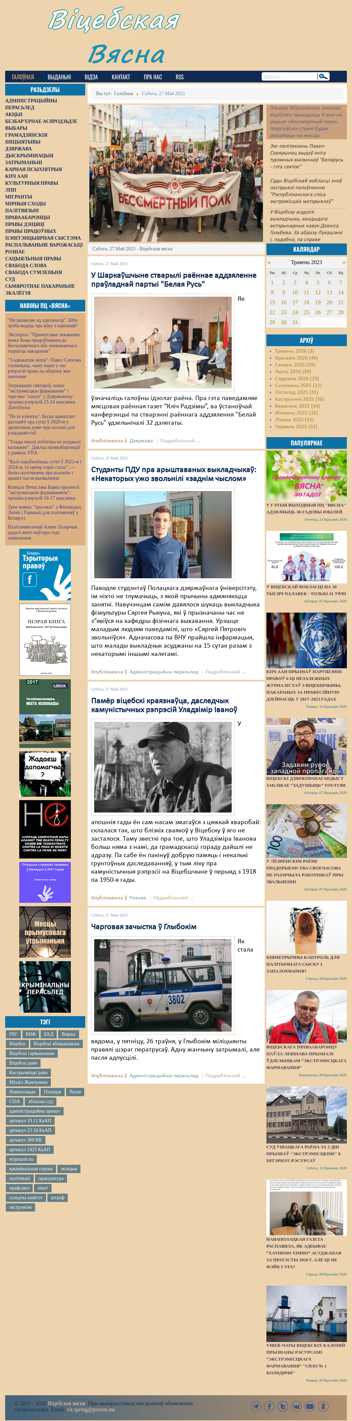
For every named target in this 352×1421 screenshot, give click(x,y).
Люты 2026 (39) (293, 372)
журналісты (21, 1159)
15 (272, 302)
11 (306, 292)
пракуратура (51, 1178)
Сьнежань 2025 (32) (298, 385)
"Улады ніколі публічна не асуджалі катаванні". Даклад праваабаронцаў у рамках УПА (44, 447)
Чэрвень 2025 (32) (296, 427)
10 (295, 292)
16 (283, 302)
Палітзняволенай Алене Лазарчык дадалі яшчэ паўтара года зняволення (42, 532)
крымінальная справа (31, 1168)
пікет (42, 1188)
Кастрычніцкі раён (28, 1072)
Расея (75, 1091)
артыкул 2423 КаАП (29, 1149)
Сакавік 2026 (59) (295, 365)
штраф (57, 1197)
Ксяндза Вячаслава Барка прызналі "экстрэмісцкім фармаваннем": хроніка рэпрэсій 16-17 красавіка (43, 493)
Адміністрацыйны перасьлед (164, 672)
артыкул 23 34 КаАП (30, 1130)
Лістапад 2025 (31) (296, 392)
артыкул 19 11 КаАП (30, 1120)
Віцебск (17, 1043)
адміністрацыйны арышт (34, 1111)
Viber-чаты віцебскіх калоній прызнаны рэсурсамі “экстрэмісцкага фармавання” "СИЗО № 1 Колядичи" (305, 1359)
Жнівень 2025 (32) (296, 413)
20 (329, 302)
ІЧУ (13, 1034)
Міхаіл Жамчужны (28, 1082)
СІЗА (14, 1101)
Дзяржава (141, 441)
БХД (48, 1034)
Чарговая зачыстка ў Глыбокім (143, 927)
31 (295, 322)
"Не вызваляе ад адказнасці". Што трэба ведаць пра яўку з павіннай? (43, 323)
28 (341, 312)
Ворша (68, 1034)
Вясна (125, 53)
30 (283, 322)
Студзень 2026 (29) (297, 379)
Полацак (53, 1091)
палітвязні (19, 1178)
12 (318, 292)
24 (295, 312)
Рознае (138, 898)
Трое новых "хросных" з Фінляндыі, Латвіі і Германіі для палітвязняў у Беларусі (45, 512)
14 (341, 292)
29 (272, 322)
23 (283, 312)
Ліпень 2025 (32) (294, 420)
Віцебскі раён (23, 1063)
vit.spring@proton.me (91, 1409)
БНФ (31, 1034)
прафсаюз (19, 1188)
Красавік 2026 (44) (296, 358)
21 (341, 302)
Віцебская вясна (66, 1403)
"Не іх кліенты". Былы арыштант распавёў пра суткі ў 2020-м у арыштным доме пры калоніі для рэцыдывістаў (41, 424)
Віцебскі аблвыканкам (56, 1043)
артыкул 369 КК (25, 1140)
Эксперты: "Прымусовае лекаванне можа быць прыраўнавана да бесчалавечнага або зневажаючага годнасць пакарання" (44, 343)
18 (306, 302)
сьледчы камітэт (26, 1197)
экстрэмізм (20, 1207)
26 (318, 312)
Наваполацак (22, 1091)
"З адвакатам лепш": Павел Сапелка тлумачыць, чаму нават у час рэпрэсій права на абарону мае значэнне (44, 368)
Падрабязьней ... (180, 441)
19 (318, 302)
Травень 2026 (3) (294, 351)
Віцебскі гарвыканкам (31, 1053)
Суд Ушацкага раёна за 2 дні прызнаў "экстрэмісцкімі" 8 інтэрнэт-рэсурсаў (303, 1153)
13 (329, 292)
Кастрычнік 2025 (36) (299, 399)
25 (306, 312)
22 (272, 312)
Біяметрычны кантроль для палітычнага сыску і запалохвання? (303, 964)
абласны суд (40, 1101)
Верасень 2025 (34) (297, 406)
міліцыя (69, 1168)
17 (295, 302)
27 (329, 312)
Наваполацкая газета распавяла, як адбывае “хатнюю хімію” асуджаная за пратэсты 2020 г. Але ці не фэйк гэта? (303, 1253)
